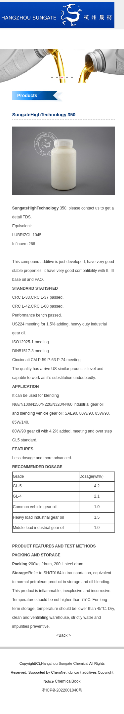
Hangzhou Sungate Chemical (64, 663)
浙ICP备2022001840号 (62, 690)
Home (20, 33)
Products (103, 33)
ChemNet (58, 672)
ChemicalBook (67, 681)
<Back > (63, 635)
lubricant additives (82, 672)
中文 (103, 43)
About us (62, 33)
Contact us (62, 43)
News (20, 43)
